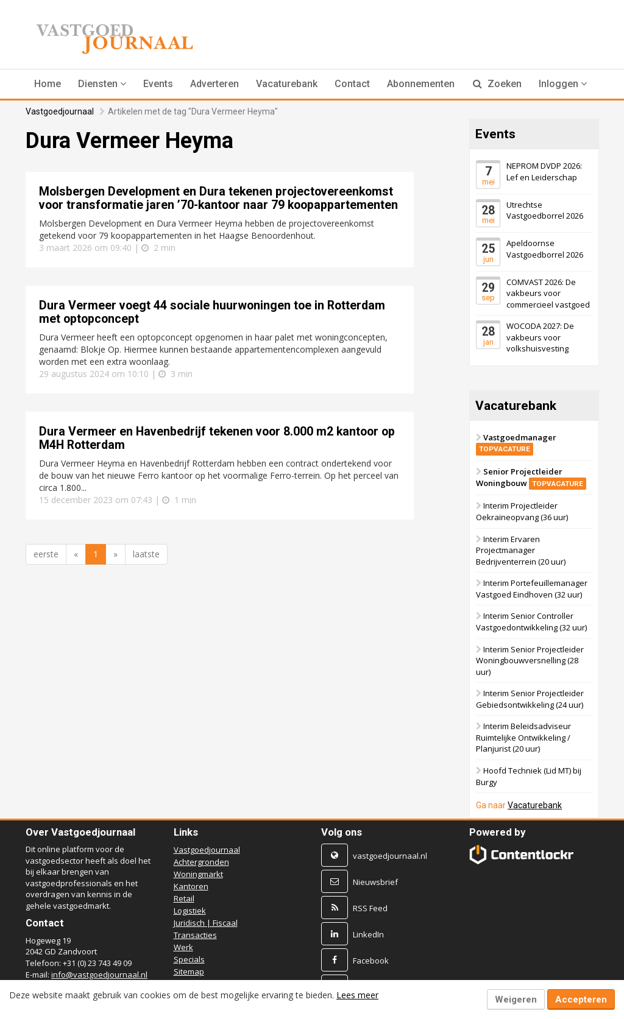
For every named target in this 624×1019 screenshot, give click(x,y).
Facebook (371, 960)
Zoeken (497, 84)
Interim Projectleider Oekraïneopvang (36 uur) (522, 512)
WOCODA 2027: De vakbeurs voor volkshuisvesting (540, 337)
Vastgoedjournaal (60, 111)
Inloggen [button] (563, 84)
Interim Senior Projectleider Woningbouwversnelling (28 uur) (530, 660)
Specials (189, 959)
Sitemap (189, 971)
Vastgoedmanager (516, 443)
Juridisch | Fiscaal (206, 922)
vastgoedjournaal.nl (390, 855)
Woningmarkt (198, 874)
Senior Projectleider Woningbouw (531, 478)
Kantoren (191, 886)
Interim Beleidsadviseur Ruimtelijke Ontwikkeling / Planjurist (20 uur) (523, 738)
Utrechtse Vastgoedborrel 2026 (544, 210)
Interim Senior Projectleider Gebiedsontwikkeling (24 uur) (530, 699)
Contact (352, 84)
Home (47, 84)
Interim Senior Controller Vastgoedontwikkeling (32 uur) (531, 622)
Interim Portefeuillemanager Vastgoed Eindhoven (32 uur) (531, 589)
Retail (184, 898)
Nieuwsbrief (375, 881)
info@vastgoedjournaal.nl (99, 974)
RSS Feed (370, 908)
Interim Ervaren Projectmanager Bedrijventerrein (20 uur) (521, 550)
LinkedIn (368, 934)
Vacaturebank (286, 84)
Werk (183, 947)
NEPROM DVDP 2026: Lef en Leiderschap (544, 171)
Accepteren (581, 999)
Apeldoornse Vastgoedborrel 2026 (544, 249)
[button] (102, 84)
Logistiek (190, 910)
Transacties (195, 934)
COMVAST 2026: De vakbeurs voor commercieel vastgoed (548, 293)
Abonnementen (421, 84)
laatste (146, 554)
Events (158, 84)
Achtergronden (201, 861)
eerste (46, 554)
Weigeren (516, 999)
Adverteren (214, 84)
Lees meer (357, 995)
